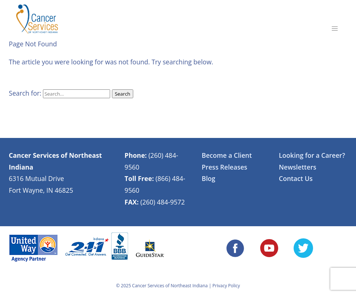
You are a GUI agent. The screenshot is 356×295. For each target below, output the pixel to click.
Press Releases (224, 167)
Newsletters (297, 167)
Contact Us (296, 178)
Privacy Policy (226, 285)
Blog (208, 178)
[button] (334, 28)
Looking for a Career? (312, 155)
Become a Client (227, 155)
